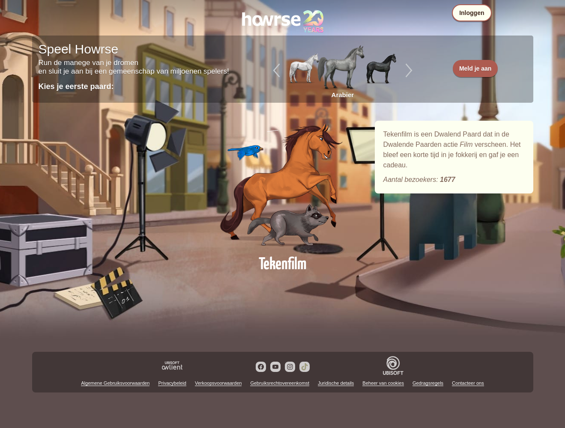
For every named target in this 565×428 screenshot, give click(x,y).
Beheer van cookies (383, 383)
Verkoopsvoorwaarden (218, 383)
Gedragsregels (428, 383)
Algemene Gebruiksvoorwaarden (115, 383)
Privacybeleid (172, 383)
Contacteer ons (468, 383)
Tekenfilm (282, 185)
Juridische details (336, 383)
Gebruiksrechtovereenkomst (279, 383)
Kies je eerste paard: (76, 86)
